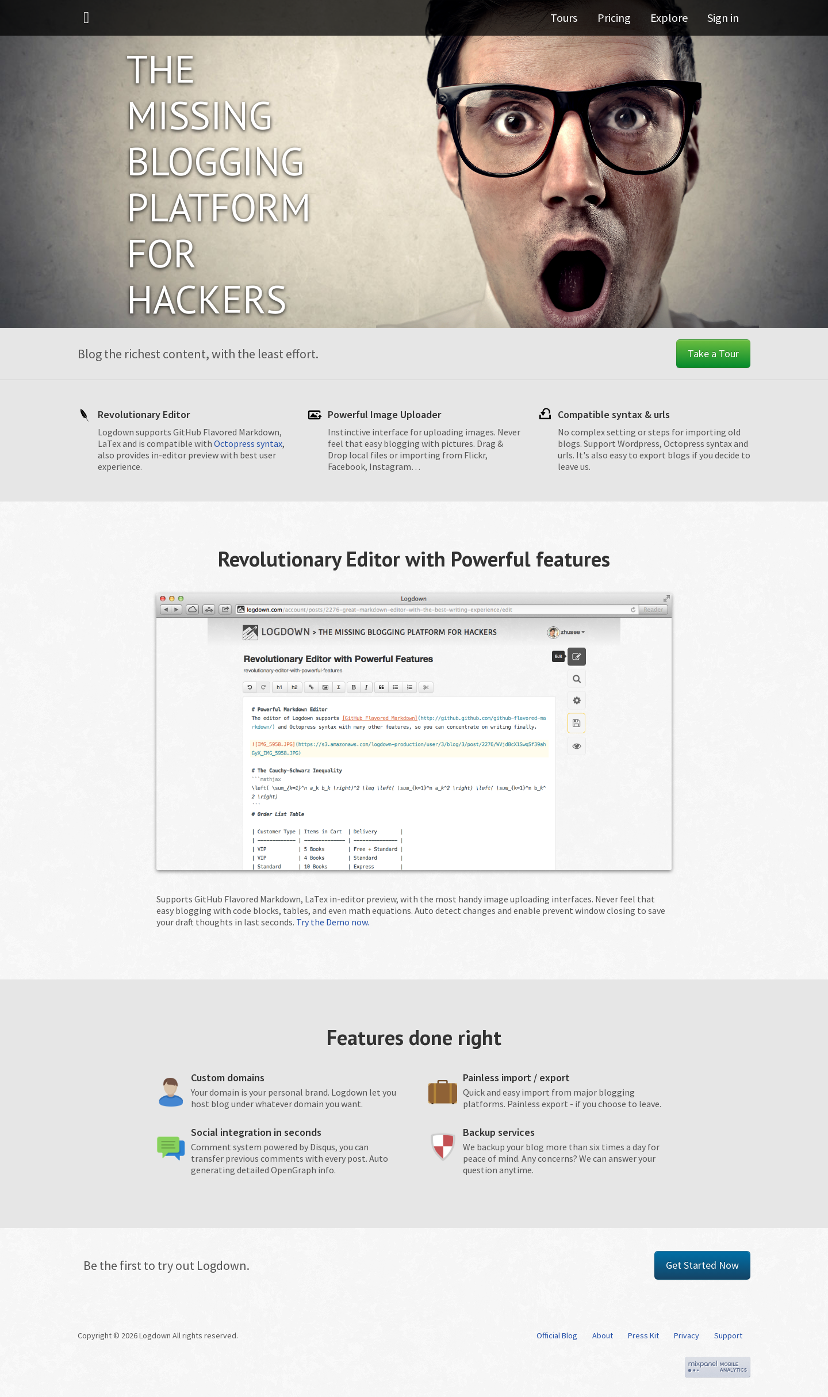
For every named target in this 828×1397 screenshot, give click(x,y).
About (602, 1335)
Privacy (686, 1335)
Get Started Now (702, 1265)
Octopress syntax (248, 443)
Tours (571, 20)
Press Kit (643, 1335)
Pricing (618, 20)
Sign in (723, 20)
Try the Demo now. (332, 922)
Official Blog (556, 1335)
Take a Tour (713, 353)
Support (728, 1335)
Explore (671, 20)
